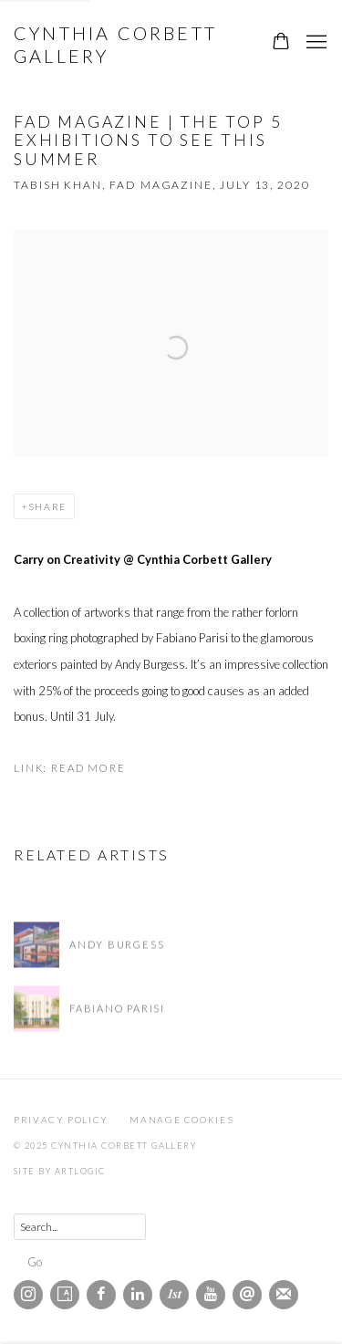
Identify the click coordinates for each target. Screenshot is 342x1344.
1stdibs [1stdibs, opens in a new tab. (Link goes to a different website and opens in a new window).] (174, 1294)
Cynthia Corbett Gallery (115, 44)
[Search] (80, 1227)
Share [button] (47, 506)
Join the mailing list (283, 1294)
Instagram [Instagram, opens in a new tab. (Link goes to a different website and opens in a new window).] (28, 1294)
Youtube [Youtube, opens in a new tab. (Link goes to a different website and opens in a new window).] (210, 1294)
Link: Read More (70, 768)
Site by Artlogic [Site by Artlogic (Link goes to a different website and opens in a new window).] (60, 1171)
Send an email (247, 1294)
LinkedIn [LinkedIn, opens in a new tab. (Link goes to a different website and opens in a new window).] (137, 1294)
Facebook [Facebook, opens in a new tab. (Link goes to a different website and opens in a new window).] (101, 1294)
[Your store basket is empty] (281, 43)
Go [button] (34, 1262)
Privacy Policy (61, 1119)
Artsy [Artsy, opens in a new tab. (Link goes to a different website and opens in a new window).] (64, 1294)
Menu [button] (314, 43)
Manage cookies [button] (181, 1119)
